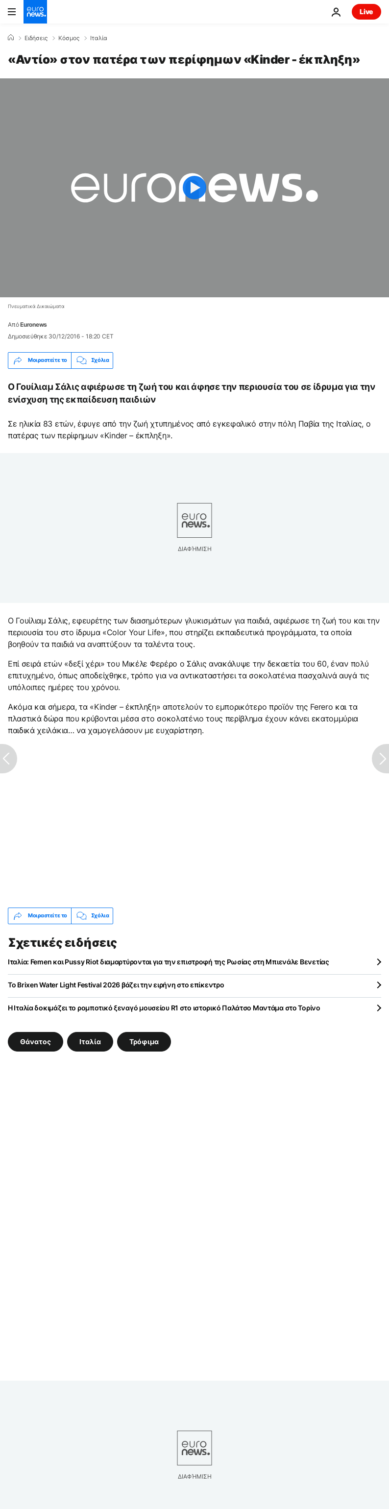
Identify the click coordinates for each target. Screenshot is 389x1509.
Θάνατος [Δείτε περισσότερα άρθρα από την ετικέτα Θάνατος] (35, 1041)
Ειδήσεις (36, 38)
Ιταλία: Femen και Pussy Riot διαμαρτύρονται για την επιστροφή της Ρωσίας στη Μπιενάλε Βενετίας (168, 962)
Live (366, 11)
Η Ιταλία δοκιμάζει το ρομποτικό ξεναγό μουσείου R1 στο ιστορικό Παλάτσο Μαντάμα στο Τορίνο (164, 1008)
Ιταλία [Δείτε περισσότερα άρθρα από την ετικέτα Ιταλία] (90, 1041)
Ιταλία (98, 38)
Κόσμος (68, 38)
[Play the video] (194, 187)
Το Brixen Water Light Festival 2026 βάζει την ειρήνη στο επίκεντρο (116, 985)
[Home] (11, 37)
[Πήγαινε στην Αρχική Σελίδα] (35, 12)
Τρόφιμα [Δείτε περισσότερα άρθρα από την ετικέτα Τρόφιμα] (144, 1041)
